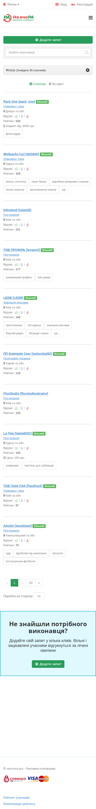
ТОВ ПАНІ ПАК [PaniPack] (22, 486)
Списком (37, 84)
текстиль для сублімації (39, 465)
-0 (27, 116)
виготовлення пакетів (43, 189)
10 (31, 583)
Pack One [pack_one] (19, 101)
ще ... (65, 189)
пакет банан (39, 181)
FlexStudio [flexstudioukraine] (25, 393)
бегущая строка (38, 333)
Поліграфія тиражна (16, 358)
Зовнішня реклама (15, 302)
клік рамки (44, 277)
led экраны (34, 325)
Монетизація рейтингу (19, 804)
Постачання (11, 214)
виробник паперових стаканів (70, 181)
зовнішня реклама (58, 325)
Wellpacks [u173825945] (21, 154)
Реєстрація (82, 4)
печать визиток (15, 189)
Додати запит (48, 40)
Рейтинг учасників (16, 797)
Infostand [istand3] (17, 210)
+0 (16, 116)
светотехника (14, 325)
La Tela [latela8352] (17, 433)
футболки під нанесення (31, 553)
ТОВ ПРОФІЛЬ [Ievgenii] (21, 250)
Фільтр (48, 70)
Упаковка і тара (13, 106)
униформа (12, 465)
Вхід (61, 4)
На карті (56, 84)
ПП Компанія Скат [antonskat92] (27, 353)
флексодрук (13, 133)
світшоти (57, 553)
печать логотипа (16, 181)
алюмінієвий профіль (19, 277)
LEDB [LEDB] (13, 298)
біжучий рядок (14, 333)
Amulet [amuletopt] (17, 526)
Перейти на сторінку (18, 596)
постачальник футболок (20, 561)
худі (8, 553)
